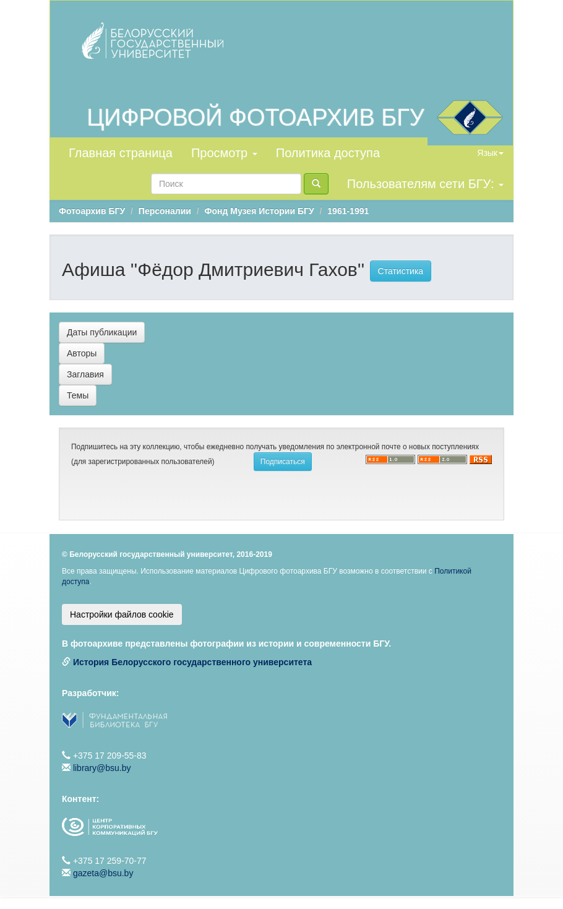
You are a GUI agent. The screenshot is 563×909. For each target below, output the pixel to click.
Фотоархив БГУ (92, 211)
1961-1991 (348, 211)
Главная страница (121, 153)
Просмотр (224, 153)
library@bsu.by (102, 768)
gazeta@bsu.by (103, 873)
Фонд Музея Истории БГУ (259, 211)
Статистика (401, 271)
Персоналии (165, 211)
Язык (490, 153)
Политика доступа (328, 153)
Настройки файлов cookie (122, 614)
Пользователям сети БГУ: (425, 184)
